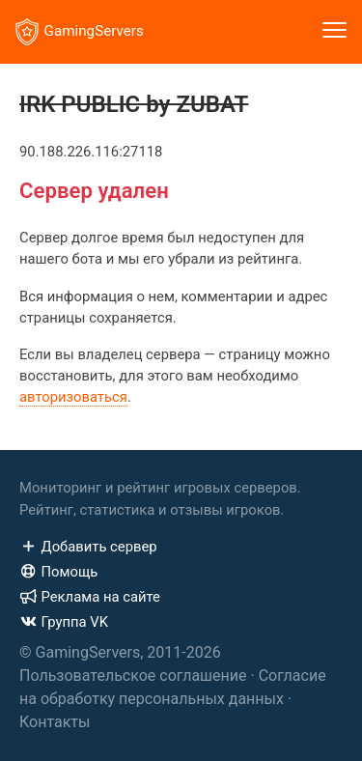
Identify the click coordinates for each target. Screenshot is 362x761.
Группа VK (63, 622)
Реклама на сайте (89, 597)
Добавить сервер (88, 546)
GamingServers (79, 31)
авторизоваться (73, 397)
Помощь (58, 571)
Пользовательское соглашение (133, 675)
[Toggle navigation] (334, 32)
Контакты (54, 722)
